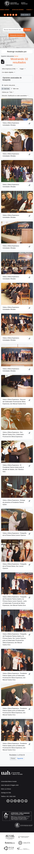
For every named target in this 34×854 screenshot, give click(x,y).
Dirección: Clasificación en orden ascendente (14, 95)
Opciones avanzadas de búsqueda (12, 79)
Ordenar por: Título (7, 92)
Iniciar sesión (25, 14)
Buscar (27, 30)
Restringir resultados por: (17, 52)
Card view (5, 88)
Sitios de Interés (18, 9)
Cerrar (16, 56)
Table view (15, 88)
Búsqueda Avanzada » (17, 35)
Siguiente (20, 758)
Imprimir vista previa (8, 85)
